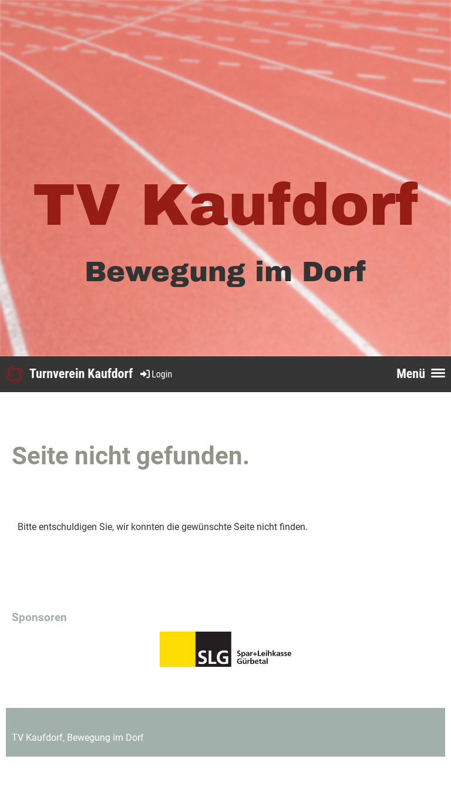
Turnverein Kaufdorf (81, 373)
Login (155, 374)
